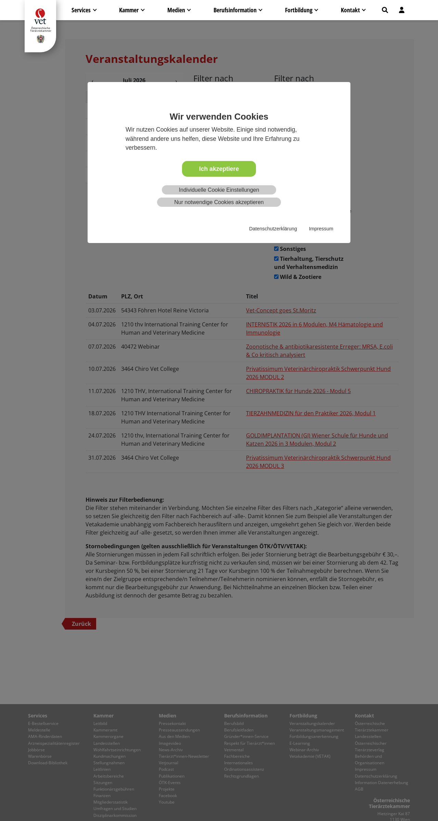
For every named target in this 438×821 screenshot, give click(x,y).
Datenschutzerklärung (273, 228)
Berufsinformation (235, 10)
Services (81, 10)
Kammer (129, 10)
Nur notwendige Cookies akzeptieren (218, 202)
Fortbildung (298, 10)
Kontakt (350, 10)
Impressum (321, 228)
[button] (385, 10)
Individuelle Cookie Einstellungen (219, 190)
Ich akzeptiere (219, 168)
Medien (176, 10)
